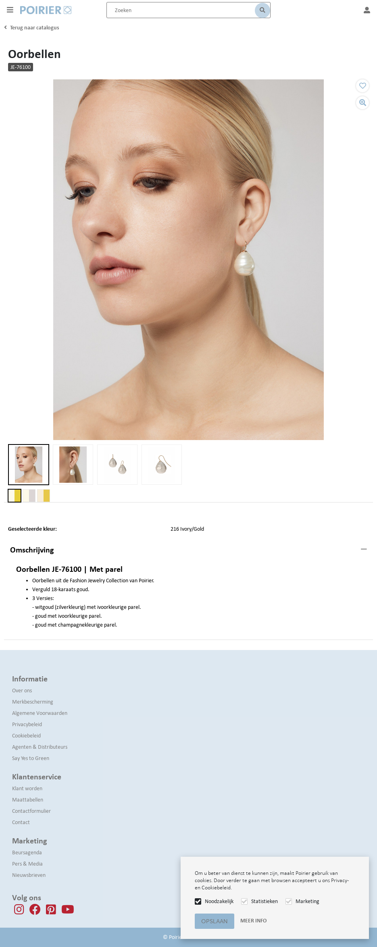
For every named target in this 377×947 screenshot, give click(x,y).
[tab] (188, 550)
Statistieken (264, 901)
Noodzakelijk (219, 901)
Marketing (307, 901)
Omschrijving (32, 549)
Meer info (253, 921)
